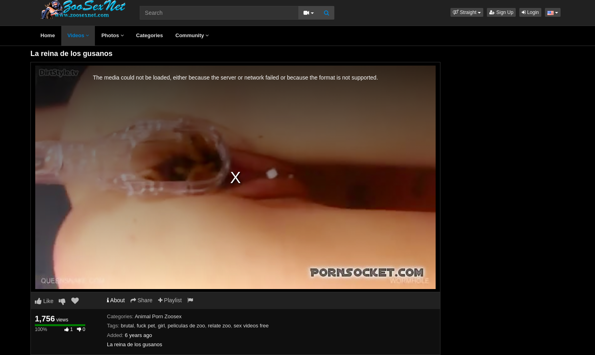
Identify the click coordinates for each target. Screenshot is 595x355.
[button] (466, 12)
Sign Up (501, 12)
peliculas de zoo (186, 326)
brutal (127, 326)
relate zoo (219, 326)
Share (142, 300)
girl (161, 326)
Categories (149, 35)
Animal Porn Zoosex (158, 316)
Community (192, 35)
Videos (78, 35)
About (116, 300)
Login (530, 12)
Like (44, 301)
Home (47, 35)
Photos (112, 35)
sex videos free (251, 326)
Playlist (170, 300)
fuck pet (146, 326)
